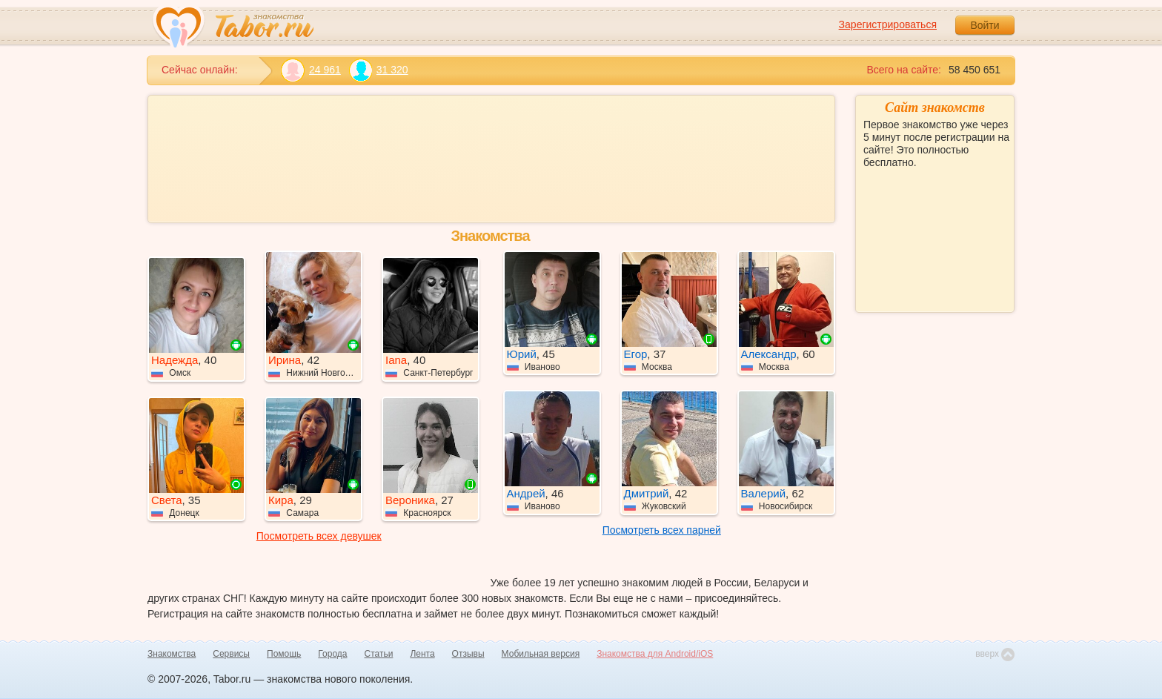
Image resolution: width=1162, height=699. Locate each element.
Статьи (379, 654)
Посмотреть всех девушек (319, 536)
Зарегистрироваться (888, 24)
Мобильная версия (541, 654)
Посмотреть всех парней (661, 530)
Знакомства (171, 654)
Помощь (284, 654)
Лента (422, 654)
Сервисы (231, 654)
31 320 (378, 70)
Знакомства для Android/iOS (655, 654)
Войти (984, 25)
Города (332, 654)
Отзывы (468, 654)
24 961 (311, 70)
